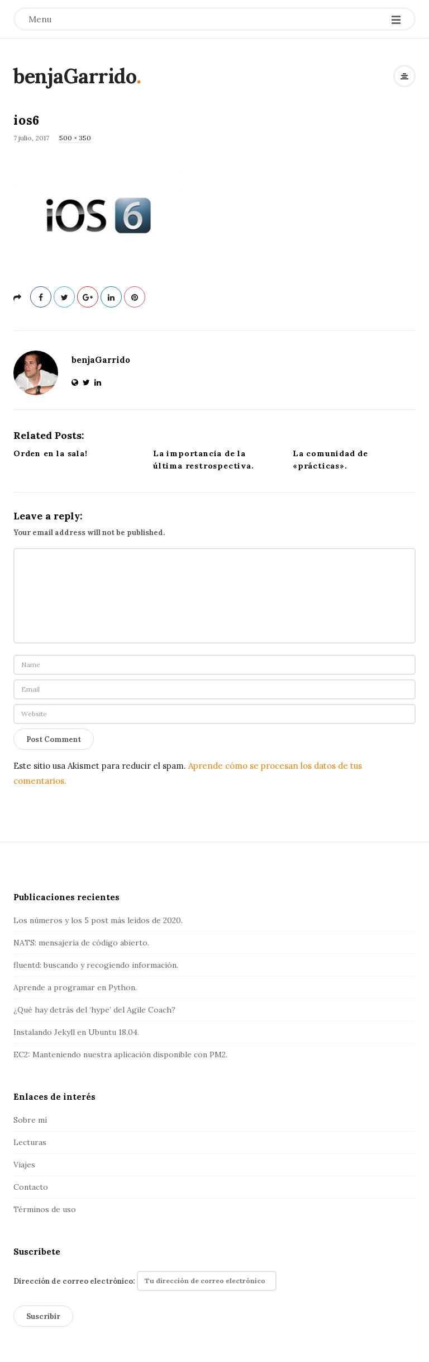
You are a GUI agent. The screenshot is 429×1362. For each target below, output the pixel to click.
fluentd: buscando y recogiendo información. (95, 965)
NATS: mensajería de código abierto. (81, 943)
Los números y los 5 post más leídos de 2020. (98, 920)
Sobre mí (30, 1120)
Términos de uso (44, 1209)
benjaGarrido (74, 76)
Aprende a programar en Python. (75, 987)
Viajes (24, 1165)
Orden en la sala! (50, 453)
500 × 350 (75, 138)
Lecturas (29, 1142)
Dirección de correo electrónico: (145, 1281)
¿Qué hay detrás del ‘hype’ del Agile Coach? (94, 1010)
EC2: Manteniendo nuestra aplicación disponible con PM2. (120, 1054)
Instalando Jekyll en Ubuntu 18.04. (76, 1032)
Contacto (30, 1187)
